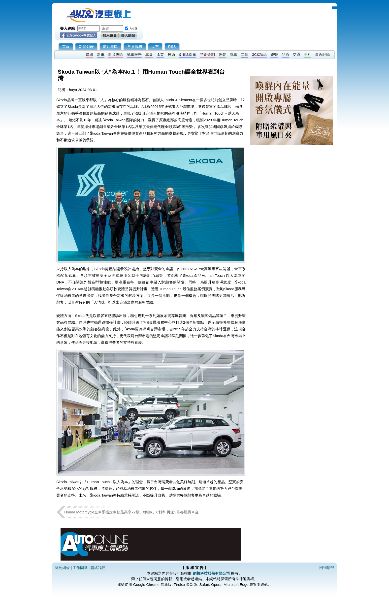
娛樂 (274, 54)
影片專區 (110, 46)
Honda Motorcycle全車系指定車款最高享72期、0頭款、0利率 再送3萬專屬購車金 (131, 512)
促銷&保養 (187, 54)
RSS (172, 46)
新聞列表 (86, 46)
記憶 (133, 28)
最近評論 (322, 54)
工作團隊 (80, 568)
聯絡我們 (98, 568)
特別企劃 (207, 54)
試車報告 (134, 54)
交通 (296, 54)
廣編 (89, 54)
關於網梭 (62, 568)
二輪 (244, 54)
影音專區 (115, 54)
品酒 (285, 54)
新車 (100, 54)
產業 (160, 54)
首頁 (65, 46)
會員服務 (134, 46)
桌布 (155, 46)
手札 (307, 54)
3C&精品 (259, 54)
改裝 (222, 54)
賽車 (233, 54)
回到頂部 (326, 568)
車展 (149, 54)
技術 (171, 54)
